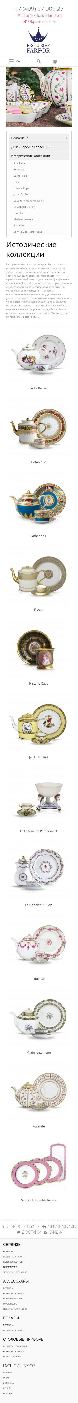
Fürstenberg (10, 1267)
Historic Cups (21, 188)
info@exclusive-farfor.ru (39, 15)
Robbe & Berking (12, 1356)
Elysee (17, 182)
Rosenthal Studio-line (15, 1346)
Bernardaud (19, 138)
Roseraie (19, 225)
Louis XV (18, 213)
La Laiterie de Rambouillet (28, 200)
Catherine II (20, 175)
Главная (7, 1372)
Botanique (19, 169)
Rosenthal (9, 1251)
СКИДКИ (53, 1232)
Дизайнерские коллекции (31, 147)
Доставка (8, 1382)
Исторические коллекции (30, 156)
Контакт (7, 1393)
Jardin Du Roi (21, 194)
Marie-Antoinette (23, 219)
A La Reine (20, 163)
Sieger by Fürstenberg (15, 1272)
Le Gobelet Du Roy (24, 207)
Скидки (7, 1388)
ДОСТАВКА (29, 1232)
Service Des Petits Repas (28, 231)
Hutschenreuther (12, 1261)
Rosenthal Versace (13, 1256)
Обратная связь (39, 21)
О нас (6, 1377)
